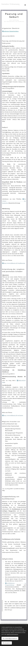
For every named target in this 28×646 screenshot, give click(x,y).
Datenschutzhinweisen (12, 634)
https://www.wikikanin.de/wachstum (13, 415)
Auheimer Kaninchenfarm (11, 31)
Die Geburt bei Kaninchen (14, 201)
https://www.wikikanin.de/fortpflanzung (14, 263)
